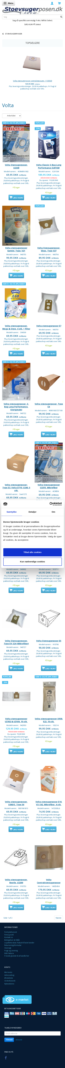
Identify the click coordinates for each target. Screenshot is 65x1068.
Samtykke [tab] (12, 512)
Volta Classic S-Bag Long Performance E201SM (48, 166)
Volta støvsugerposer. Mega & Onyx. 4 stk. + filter (16, 327)
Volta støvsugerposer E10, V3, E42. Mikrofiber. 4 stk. (49, 803)
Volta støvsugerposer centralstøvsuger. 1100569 (32, 81)
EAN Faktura (9, 953)
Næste (58, 918)
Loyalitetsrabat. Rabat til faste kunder (19, 942)
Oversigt (7, 948)
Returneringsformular (12, 945)
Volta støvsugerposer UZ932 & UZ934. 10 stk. (16, 720)
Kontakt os (8, 937)
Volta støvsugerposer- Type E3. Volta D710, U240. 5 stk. (16, 487)
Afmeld (19, 1040)
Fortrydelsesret (10, 932)
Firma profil (9, 935)
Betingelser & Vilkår (12, 940)
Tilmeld (9, 1040)
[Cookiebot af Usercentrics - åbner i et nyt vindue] (49, 504)
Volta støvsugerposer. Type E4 (49, 405)
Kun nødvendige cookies (32, 561)
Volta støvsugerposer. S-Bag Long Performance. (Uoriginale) (16, 407)
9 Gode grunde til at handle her (16, 956)
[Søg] (61, 17)
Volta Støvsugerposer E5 (48, 640)
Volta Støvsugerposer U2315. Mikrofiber (49, 486)
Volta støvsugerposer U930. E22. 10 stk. (49, 720)
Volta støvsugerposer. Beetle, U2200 (16, 881)
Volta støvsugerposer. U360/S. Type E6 (16, 803)
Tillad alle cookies (32, 552)
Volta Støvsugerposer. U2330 (16, 166)
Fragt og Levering (11, 950)
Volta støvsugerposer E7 (48, 325)
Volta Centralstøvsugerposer (49, 881)
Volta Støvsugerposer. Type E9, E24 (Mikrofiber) (16, 642)
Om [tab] (53, 512)
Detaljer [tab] (33, 512)
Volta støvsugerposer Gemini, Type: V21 (16, 249)
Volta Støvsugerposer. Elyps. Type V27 (48, 249)
